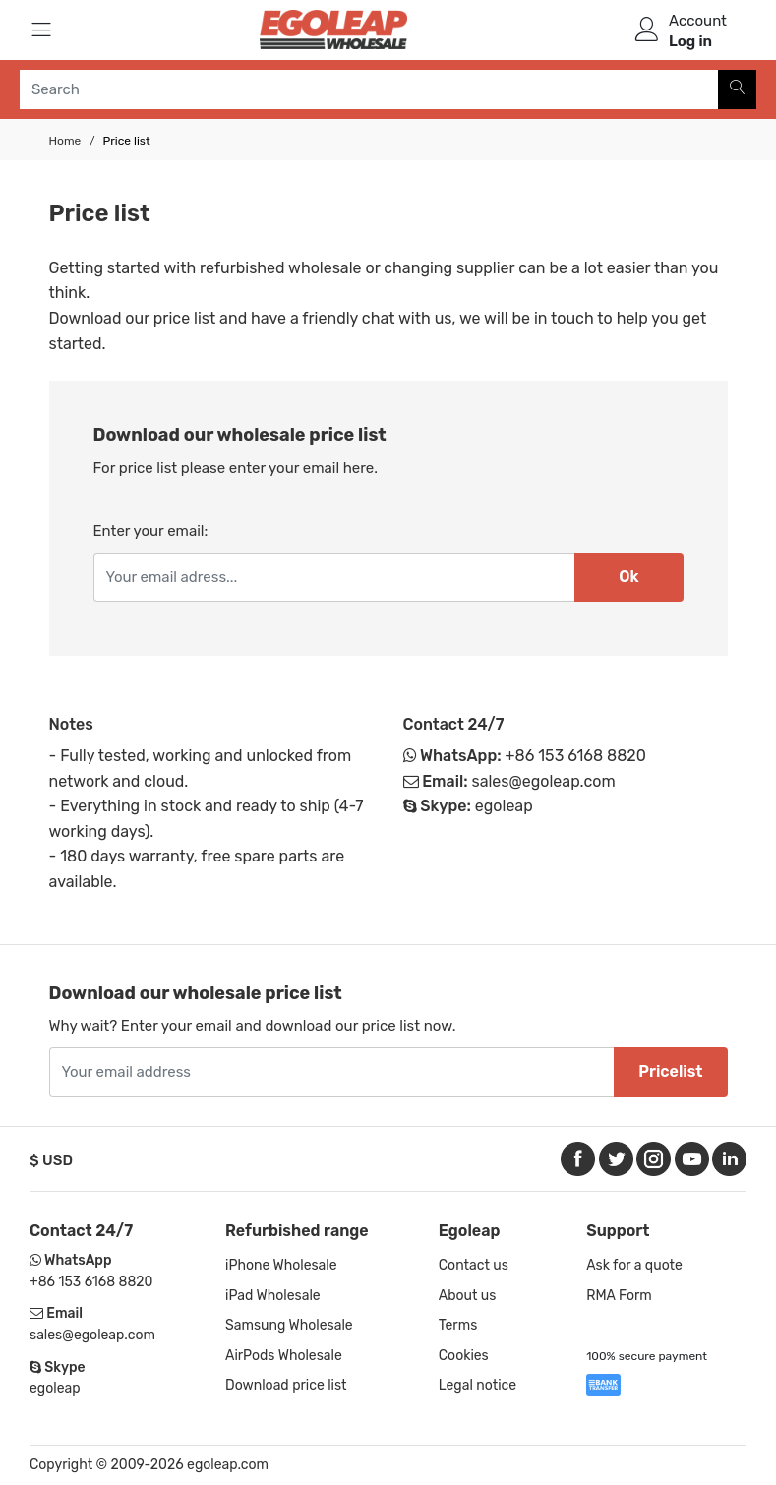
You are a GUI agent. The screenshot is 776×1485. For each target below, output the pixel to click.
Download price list (286, 1385)
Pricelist (670, 1071)
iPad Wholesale (273, 1295)
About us (468, 1295)
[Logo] (333, 29)
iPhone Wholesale (281, 1265)
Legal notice (477, 1385)
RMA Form (619, 1295)
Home (65, 141)
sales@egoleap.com (543, 781)
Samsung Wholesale (289, 1325)
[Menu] (41, 29)
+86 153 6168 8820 (576, 755)
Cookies (464, 1355)
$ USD (51, 1160)
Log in (690, 41)
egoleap (504, 806)
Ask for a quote (634, 1265)
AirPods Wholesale (283, 1355)
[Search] (737, 89)
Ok (628, 576)
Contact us (473, 1265)
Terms (458, 1325)
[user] (646, 29)
